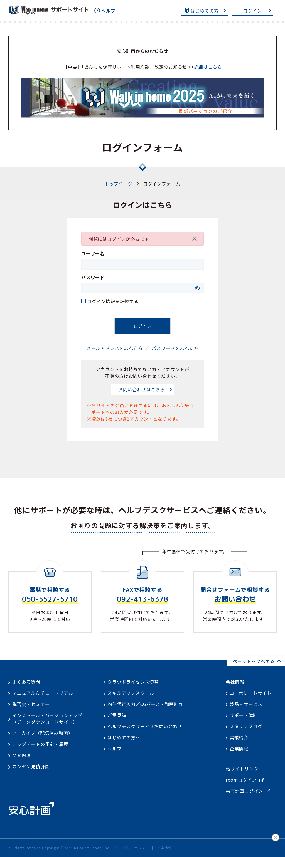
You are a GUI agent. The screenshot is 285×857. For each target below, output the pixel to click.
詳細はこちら (208, 66)
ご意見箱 (116, 715)
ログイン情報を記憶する (113, 301)
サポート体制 (244, 715)
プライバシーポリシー (131, 847)
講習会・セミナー (31, 704)
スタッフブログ (246, 726)
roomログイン (241, 779)
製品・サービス (246, 704)
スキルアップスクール (130, 693)
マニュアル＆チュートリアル (42, 693)
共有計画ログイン (244, 790)
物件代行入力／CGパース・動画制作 (145, 704)
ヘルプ (114, 748)
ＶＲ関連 (21, 755)
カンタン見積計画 (31, 766)
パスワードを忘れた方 (175, 348)
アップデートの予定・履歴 (40, 744)
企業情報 (239, 748)
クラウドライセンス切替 (133, 681)
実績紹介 (239, 737)
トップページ (119, 183)
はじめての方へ (123, 737)
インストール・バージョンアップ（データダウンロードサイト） (47, 718)
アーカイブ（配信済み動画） (42, 733)
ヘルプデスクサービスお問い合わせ (144, 726)
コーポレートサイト (251, 693)
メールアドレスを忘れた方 (115, 348)
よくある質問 (26, 681)
